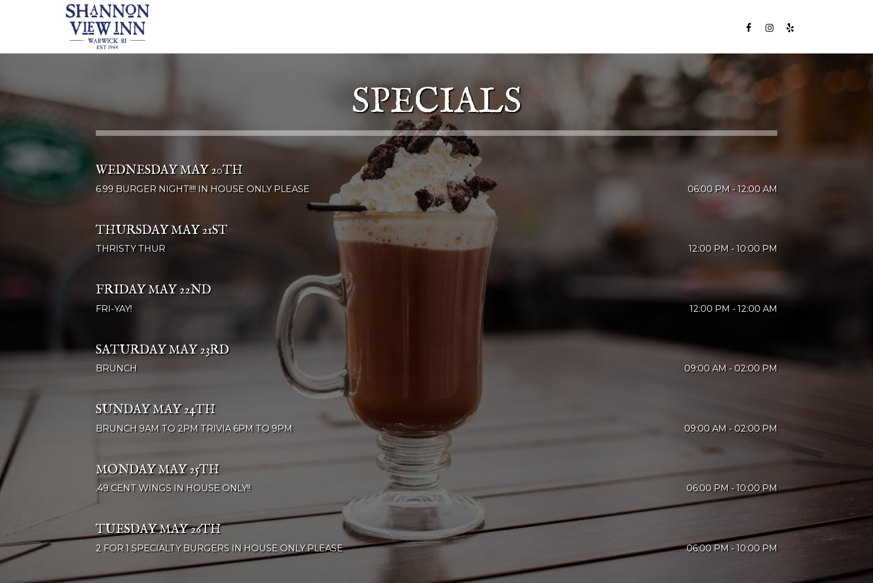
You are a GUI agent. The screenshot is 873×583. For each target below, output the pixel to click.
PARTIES (559, 27)
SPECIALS (461, 27)
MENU (370, 27)
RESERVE (711, 27)
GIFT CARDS (617, 27)
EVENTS (511, 27)
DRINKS (412, 27)
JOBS (667, 27)
